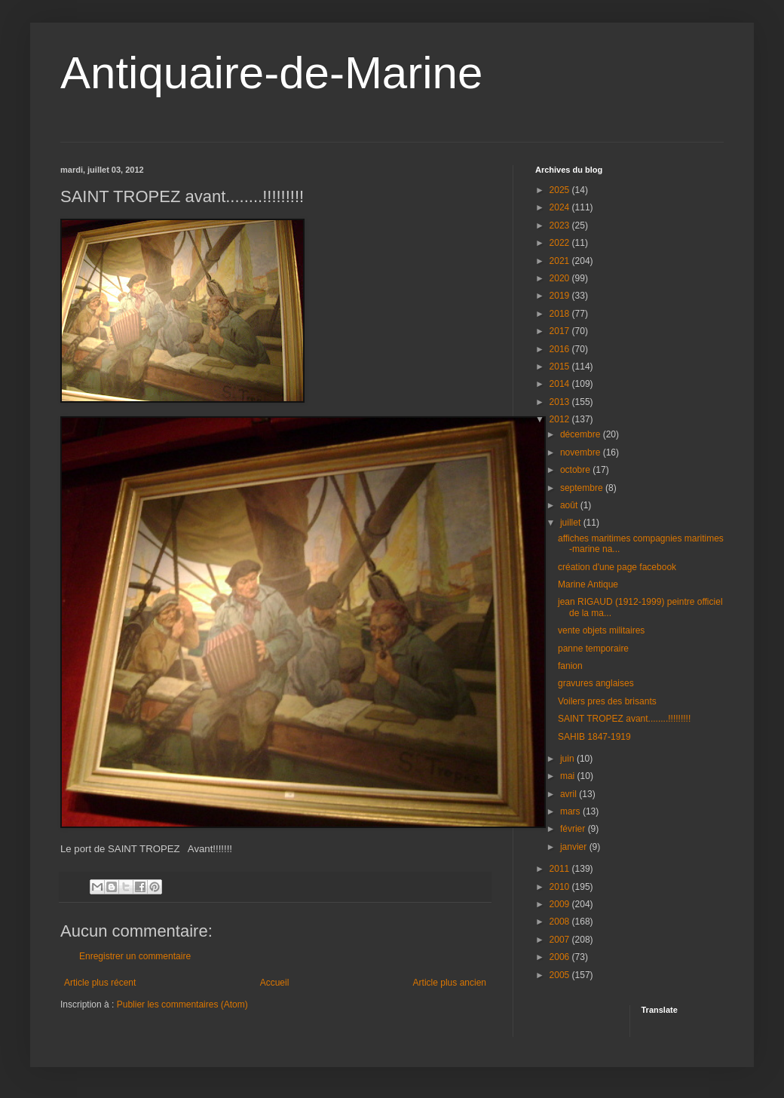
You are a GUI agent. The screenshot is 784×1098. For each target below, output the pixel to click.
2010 (561, 887)
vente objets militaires (601, 630)
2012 (561, 419)
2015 (561, 366)
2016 (561, 349)
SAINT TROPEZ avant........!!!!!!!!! (624, 718)
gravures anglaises (596, 683)
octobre (576, 470)
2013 (561, 402)
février (574, 829)
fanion (570, 666)
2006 (561, 957)
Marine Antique (588, 584)
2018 (561, 313)
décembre (581, 434)
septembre (582, 488)
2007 (561, 939)
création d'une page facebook (617, 567)
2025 (561, 190)
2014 (561, 384)
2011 (561, 868)
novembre (581, 452)
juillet (571, 522)
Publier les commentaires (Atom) (182, 1004)
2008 (561, 921)
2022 (561, 243)
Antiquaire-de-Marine (271, 73)
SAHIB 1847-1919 (594, 736)
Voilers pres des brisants (607, 701)
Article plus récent (100, 982)
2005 (561, 975)
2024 (561, 207)
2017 (561, 331)
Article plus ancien (449, 982)
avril (569, 794)
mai (568, 776)
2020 (561, 278)
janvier (575, 847)
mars (571, 811)
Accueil (274, 982)
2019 (561, 295)
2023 (561, 225)
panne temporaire (593, 648)
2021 (561, 261)
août (570, 505)
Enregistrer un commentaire (135, 956)
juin (568, 758)
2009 (561, 904)
